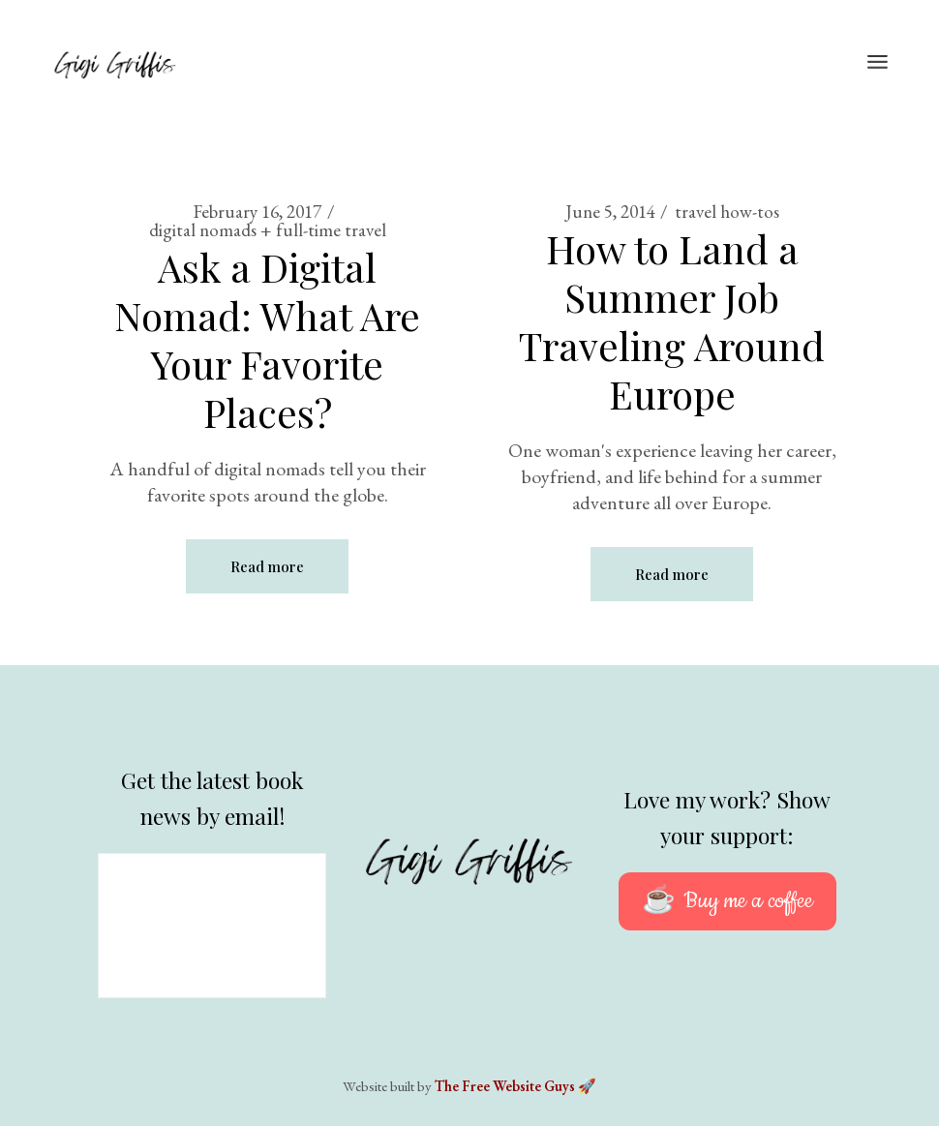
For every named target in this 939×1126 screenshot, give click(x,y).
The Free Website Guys (505, 1086)
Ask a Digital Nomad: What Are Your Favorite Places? (267, 339)
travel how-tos (727, 211)
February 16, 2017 (257, 211)
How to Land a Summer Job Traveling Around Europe (672, 321)
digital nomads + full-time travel (267, 230)
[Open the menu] (877, 63)
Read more (267, 566)
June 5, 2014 (610, 211)
